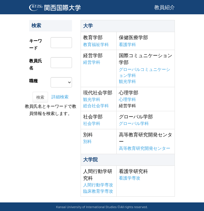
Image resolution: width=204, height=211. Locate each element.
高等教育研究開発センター (144, 148)
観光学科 (127, 81)
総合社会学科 (96, 105)
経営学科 (91, 62)
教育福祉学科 (96, 44)
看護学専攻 (129, 178)
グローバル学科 (134, 123)
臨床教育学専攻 (98, 191)
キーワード (35, 44)
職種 (33, 80)
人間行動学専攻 (98, 184)
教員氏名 (35, 64)
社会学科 (91, 123)
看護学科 (127, 44)
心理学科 (127, 99)
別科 (87, 141)
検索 (40, 97)
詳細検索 (60, 96)
